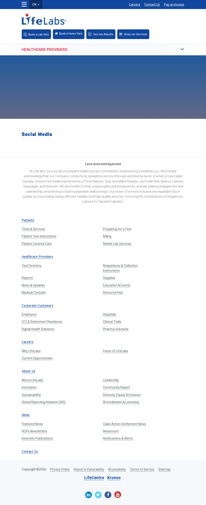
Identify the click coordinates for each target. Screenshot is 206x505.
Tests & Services (33, 229)
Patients (28, 220)
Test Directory (32, 265)
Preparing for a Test (117, 229)
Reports (27, 278)
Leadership (111, 380)
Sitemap (164, 469)
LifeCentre (94, 477)
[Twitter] (98, 494)
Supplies (109, 278)
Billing (107, 236)
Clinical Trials (112, 321)
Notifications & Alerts (118, 438)
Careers (134, 4)
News (26, 415)
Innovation (29, 387)
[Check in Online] (68, 34)
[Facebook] (108, 494)
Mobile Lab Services (117, 243)
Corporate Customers (37, 305)
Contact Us (152, 4)
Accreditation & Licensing (121, 402)
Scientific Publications (37, 438)
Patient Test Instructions (39, 236)
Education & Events (116, 285)
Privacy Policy (60, 469)
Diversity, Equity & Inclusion (122, 395)
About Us (28, 371)
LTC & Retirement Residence (42, 321)
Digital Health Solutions (38, 329)
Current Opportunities (37, 358)
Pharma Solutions (116, 329)
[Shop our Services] (133, 34)
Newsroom (111, 431)
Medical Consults (34, 292)
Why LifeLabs (31, 351)
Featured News (32, 424)
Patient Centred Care (37, 243)
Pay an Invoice (174, 4)
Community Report (116, 387)
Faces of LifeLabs (115, 351)
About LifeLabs (32, 380)
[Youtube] (117, 494)
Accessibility (117, 469)
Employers (29, 314)
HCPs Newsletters (34, 431)
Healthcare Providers (45, 49)
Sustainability (31, 395)
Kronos (114, 477)
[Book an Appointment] (36, 34)
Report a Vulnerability (89, 469)
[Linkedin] (88, 494)
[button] (173, 49)
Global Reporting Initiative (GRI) (44, 402)
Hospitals (109, 314)
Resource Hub (113, 292)
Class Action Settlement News (124, 424)
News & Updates (33, 285)
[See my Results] (100, 34)
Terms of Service (142, 469)
